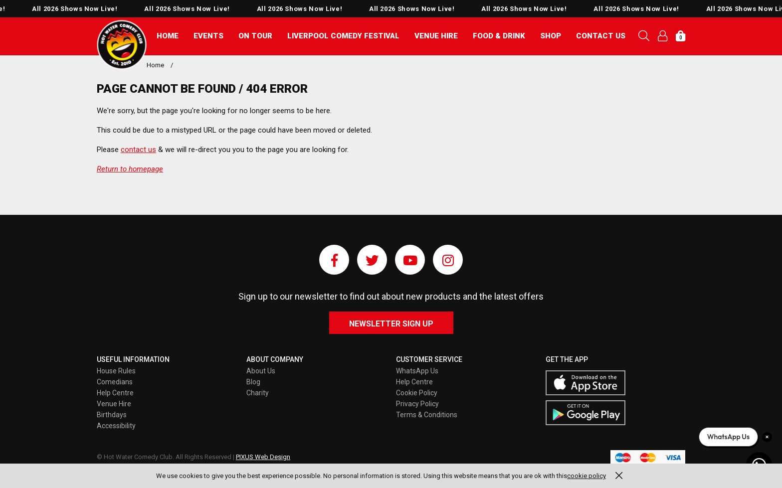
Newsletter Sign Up (391, 323)
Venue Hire (436, 35)
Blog (253, 382)
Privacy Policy (417, 404)
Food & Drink (499, 35)
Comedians (115, 382)
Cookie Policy (416, 393)
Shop (550, 35)
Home (168, 35)
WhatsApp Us (417, 371)
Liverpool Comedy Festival (343, 35)
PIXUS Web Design (263, 457)
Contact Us (600, 35)
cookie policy (586, 476)
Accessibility (116, 426)
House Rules (116, 371)
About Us (260, 371)
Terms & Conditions (426, 415)
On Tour (255, 35)
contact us (138, 149)
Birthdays (112, 415)
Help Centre (115, 393)
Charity (257, 393)
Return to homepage (130, 168)
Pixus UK (122, 45)
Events (208, 35)
